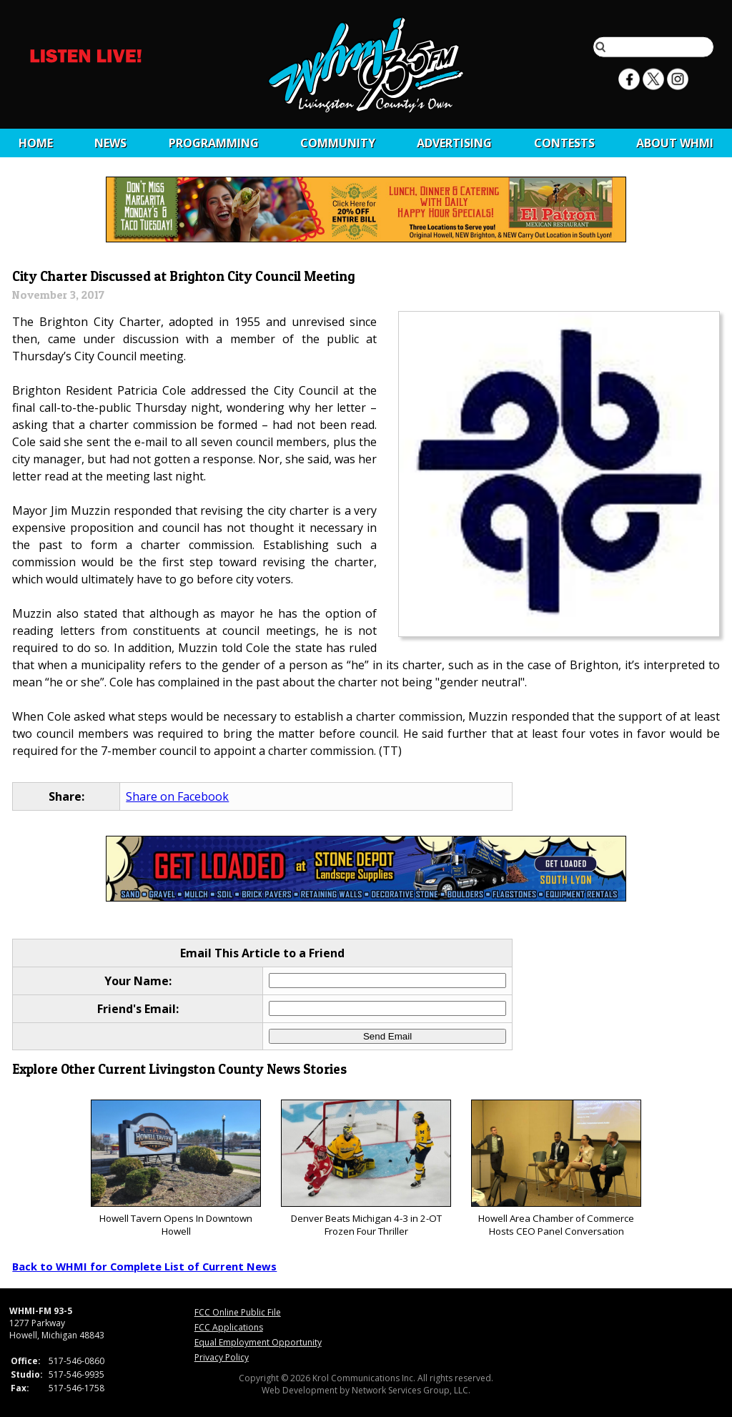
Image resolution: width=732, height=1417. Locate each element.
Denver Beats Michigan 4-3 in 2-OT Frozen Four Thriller (365, 1169)
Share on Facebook (177, 796)
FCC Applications (228, 1327)
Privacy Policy (221, 1357)
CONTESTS (564, 143)
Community (337, 143)
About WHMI (674, 143)
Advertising (454, 143)
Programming (214, 143)
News (110, 143)
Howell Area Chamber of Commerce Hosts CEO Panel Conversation (555, 1169)
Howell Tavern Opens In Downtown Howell (175, 1169)
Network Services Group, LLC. (411, 1390)
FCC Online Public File (237, 1312)
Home (36, 143)
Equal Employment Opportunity (258, 1342)
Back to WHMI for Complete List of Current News (144, 1266)
